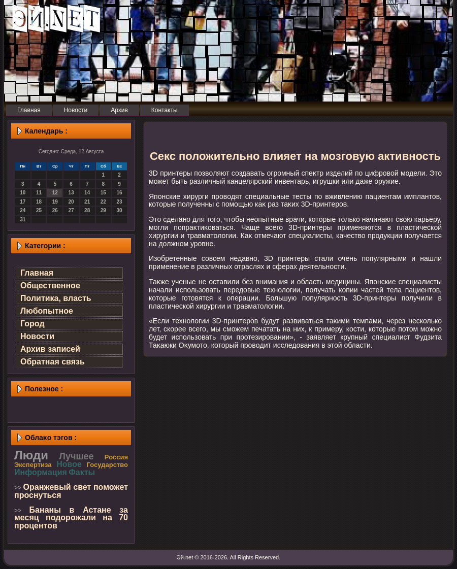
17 (22, 202)
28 (87, 210)
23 (119, 202)
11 (39, 192)
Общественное (50, 285)
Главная (36, 273)
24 (22, 210)
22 (103, 202)
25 (39, 210)
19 (55, 202)
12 (55, 192)
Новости (37, 336)
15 (103, 192)
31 (22, 219)
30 (119, 210)
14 (87, 192)
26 (55, 210)
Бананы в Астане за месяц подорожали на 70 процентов (71, 518)
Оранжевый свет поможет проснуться (71, 491)
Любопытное (46, 311)
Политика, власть (55, 298)
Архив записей (50, 349)
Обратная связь (52, 361)
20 (71, 202)
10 (22, 192)
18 (39, 202)
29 (103, 210)
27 (71, 210)
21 (87, 202)
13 (71, 192)
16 (119, 192)
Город (32, 323)
